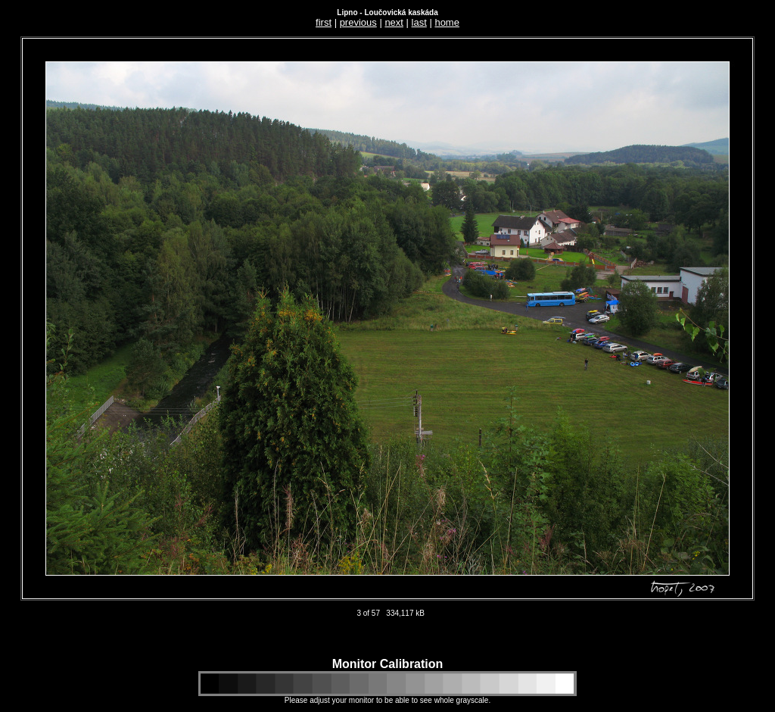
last (419, 22)
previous (358, 22)
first (323, 22)
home (446, 22)
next (393, 22)
